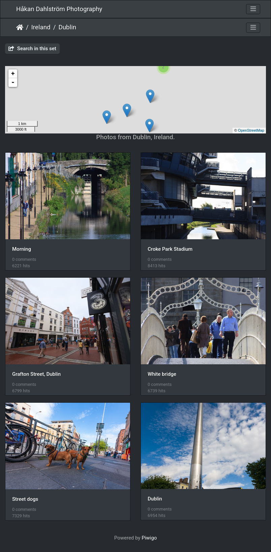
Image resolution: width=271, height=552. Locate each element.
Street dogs (25, 499)
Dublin (67, 27)
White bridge (162, 374)
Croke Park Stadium (170, 249)
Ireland (41, 27)
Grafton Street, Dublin (36, 374)
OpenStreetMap (251, 130)
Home (19, 27)
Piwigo (149, 538)
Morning (21, 249)
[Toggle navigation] (253, 9)
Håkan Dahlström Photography (59, 9)
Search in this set (32, 48)
